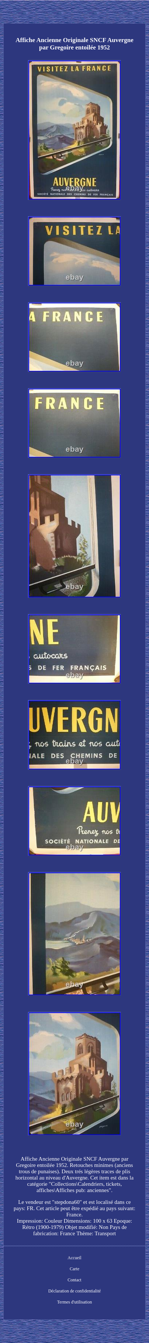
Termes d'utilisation (74, 1302)
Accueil (74, 1257)
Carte (74, 1268)
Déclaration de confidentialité (74, 1291)
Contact (74, 1279)
